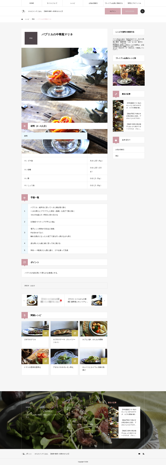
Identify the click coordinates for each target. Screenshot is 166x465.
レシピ (73, 3)
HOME (31, 3)
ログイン (113, 11)
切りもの (70, 431)
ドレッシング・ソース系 (74, 408)
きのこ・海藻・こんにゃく (91, 426)
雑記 (116, 156)
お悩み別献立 (93, 3)
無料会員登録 (129, 11)
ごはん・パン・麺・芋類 (74, 426)
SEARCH (142, 11)
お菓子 (86, 407)
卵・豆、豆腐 (71, 421)
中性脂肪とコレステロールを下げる (91, 432)
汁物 (85, 421)
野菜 (85, 417)
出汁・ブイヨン (72, 413)
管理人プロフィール (134, 3)
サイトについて (52, 3)
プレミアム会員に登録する (114, 3)
